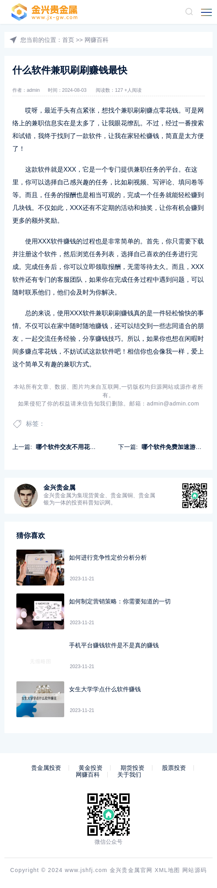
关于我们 (129, 774)
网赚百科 (96, 39)
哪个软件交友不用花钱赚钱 (72, 446)
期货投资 (132, 768)
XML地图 (167, 870)
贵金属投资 (46, 768)
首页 (68, 39)
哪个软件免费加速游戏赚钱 (177, 446)
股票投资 (174, 768)
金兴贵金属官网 (131, 870)
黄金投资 (91, 768)
